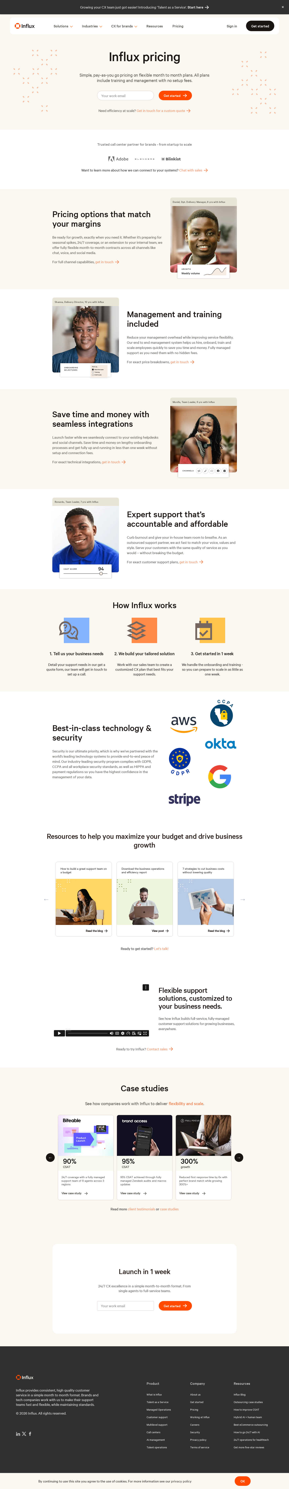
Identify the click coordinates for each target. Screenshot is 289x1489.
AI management (156, 1439)
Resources (154, 26)
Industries (90, 26)
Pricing (177, 26)
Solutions (61, 26)
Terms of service (199, 1447)
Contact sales (160, 1049)
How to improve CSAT (246, 1409)
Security (195, 1432)
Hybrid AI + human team (248, 1417)
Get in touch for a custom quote (164, 110)
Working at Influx (200, 1417)
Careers (194, 1424)
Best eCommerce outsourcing (251, 1424)
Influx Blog (240, 1394)
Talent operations (157, 1447)
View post (160, 930)
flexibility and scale (186, 1103)
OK (242, 1481)
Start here (198, 7)
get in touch (107, 261)
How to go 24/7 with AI (247, 1432)
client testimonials (141, 1209)
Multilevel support (157, 1424)
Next (242, 899)
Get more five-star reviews (249, 1447)
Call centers (153, 1432)
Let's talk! (161, 948)
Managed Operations (159, 1409)
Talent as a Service (157, 1402)
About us (195, 1394)
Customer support (157, 1417)
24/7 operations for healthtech (251, 1439)
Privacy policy (198, 1439)
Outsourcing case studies (248, 1402)
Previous (46, 899)
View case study (74, 1193)
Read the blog (97, 930)
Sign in (232, 26)
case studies (169, 1209)
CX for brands (122, 26)
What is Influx (154, 1394)
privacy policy (181, 1481)
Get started (260, 26)
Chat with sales (193, 170)
